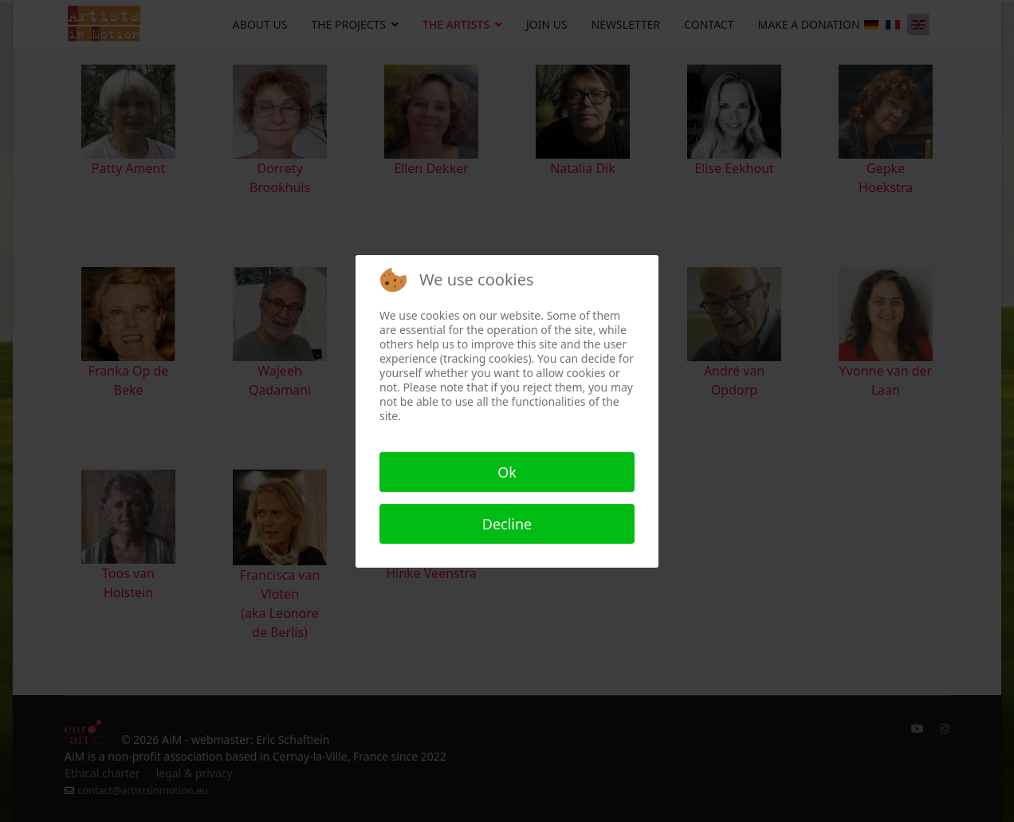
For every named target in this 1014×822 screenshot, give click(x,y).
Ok (507, 472)
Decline (507, 523)
